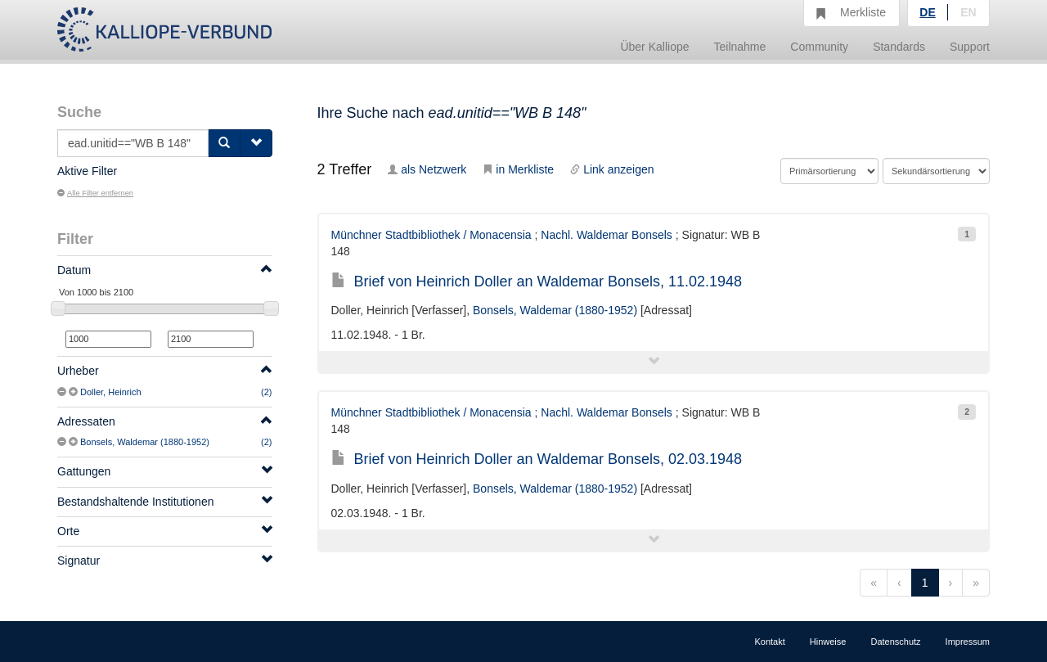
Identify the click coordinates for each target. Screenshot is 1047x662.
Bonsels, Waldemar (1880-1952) (144, 442)
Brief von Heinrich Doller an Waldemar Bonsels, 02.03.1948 (537, 459)
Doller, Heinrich (111, 392)
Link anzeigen (612, 169)
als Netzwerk (427, 169)
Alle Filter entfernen (95, 193)
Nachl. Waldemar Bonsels (606, 234)
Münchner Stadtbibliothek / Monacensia (431, 234)
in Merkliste (518, 169)
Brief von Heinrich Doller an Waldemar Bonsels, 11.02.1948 (537, 281)
